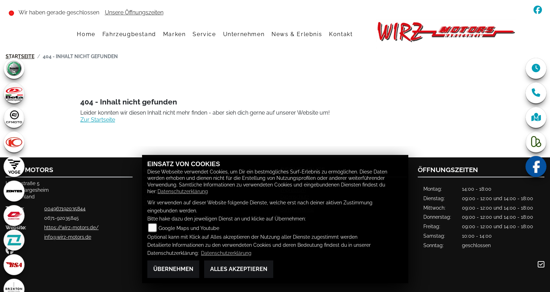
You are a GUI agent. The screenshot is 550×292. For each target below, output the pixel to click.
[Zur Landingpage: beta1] (14, 92)
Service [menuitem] (204, 34)
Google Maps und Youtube (189, 228)
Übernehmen (173, 269)
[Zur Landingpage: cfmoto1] (14, 117)
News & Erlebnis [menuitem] (296, 34)
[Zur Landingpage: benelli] (14, 68)
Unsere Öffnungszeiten (134, 12)
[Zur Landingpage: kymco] (14, 141)
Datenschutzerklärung (182, 191)
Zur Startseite (97, 119)
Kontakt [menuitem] (341, 34)
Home (86, 34)
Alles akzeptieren (238, 269)
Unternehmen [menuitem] (244, 34)
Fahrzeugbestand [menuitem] (129, 34)
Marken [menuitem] (174, 34)
